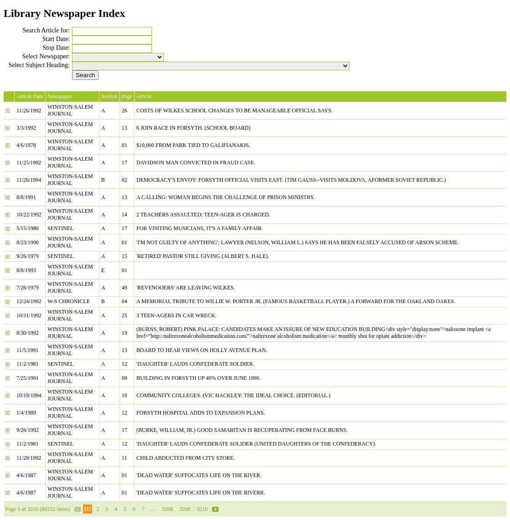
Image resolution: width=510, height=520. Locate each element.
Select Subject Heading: (39, 65)
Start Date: (56, 39)
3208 (167, 509)
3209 (184, 509)
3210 (202, 509)
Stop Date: (56, 47)
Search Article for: (46, 30)
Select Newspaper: (46, 56)
